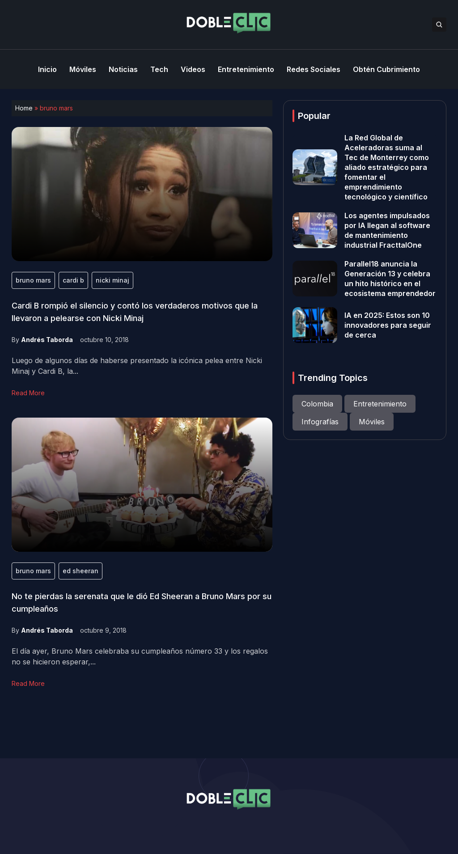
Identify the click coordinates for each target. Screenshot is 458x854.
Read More (28, 393)
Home (24, 108)
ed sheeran (80, 571)
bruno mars (33, 280)
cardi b (73, 280)
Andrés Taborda (47, 339)
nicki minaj (112, 280)
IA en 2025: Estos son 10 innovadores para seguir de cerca (387, 325)
